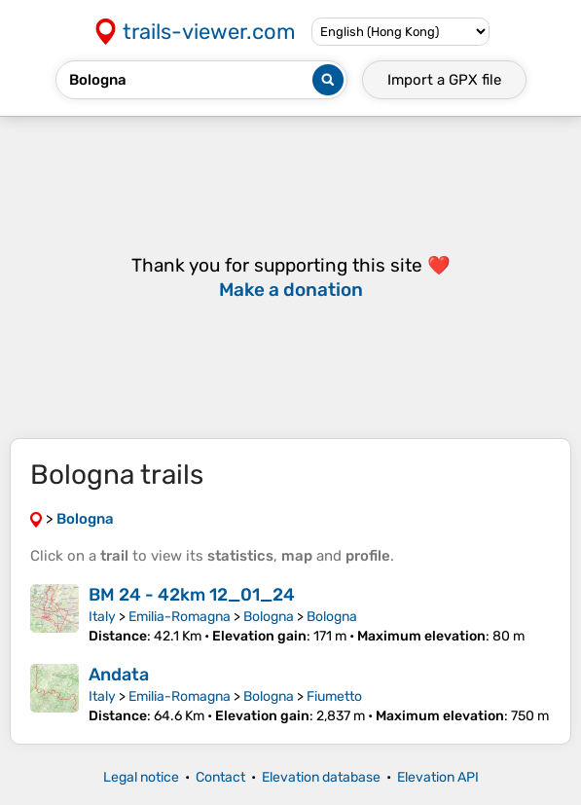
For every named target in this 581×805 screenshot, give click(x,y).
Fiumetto (334, 696)
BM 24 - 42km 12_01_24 (192, 594)
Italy (102, 616)
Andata (119, 674)
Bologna (268, 616)
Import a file (444, 80)
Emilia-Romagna (179, 616)
